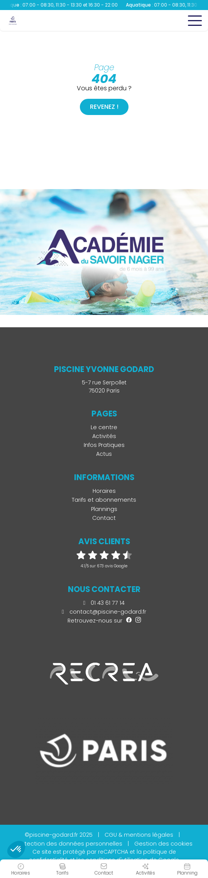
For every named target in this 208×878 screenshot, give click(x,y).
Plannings (104, 509)
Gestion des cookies (163, 844)
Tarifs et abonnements (104, 500)
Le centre (104, 427)
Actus (104, 454)
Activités (104, 436)
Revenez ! (104, 106)
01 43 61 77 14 (104, 603)
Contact (104, 518)
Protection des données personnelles (69, 844)
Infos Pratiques (104, 445)
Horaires (104, 491)
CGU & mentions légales (139, 835)
